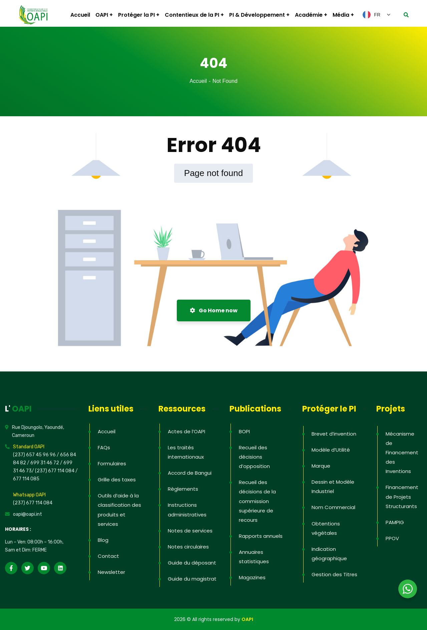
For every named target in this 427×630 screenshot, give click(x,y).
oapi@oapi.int (27, 514)
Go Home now (214, 310)
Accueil (198, 81)
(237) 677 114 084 (32, 503)
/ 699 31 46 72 (43, 463)
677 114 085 (26, 479)
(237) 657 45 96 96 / (36, 455)
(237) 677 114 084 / (56, 471)
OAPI (247, 619)
